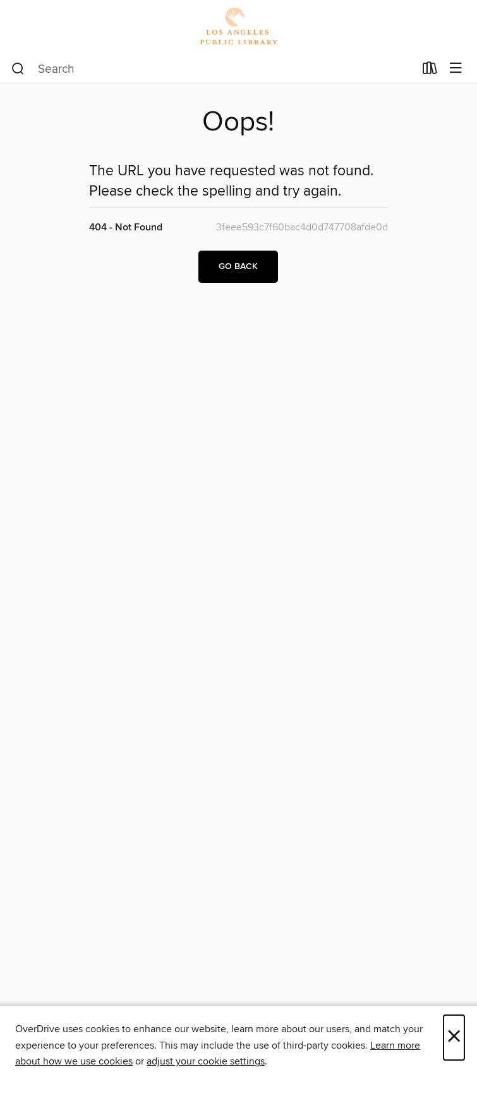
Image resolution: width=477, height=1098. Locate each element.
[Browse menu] (456, 68)
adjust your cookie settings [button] (206, 1061)
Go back (238, 266)
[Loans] (430, 71)
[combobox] (213, 69)
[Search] (18, 69)
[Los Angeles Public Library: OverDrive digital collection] (238, 26)
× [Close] (454, 1037)
